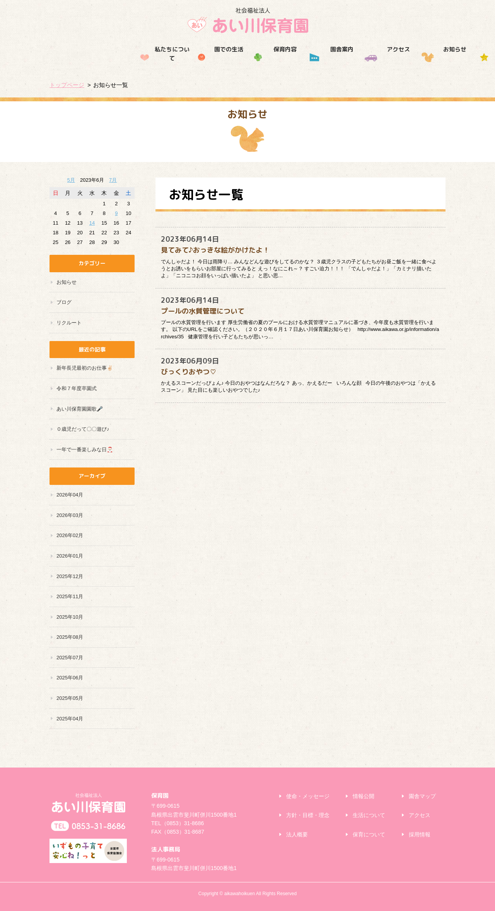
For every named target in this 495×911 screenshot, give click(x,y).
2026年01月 (69, 556)
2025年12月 (69, 576)
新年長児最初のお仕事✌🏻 (84, 368)
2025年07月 (69, 657)
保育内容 (191, 65)
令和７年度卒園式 (76, 388)
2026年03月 (69, 515)
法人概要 (297, 834)
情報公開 (363, 796)
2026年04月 (69, 495)
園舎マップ (422, 796)
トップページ (67, 85)
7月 (113, 180)
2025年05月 (69, 698)
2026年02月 (69, 535)
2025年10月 (69, 617)
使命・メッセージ (307, 796)
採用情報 (417, 65)
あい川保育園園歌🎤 (79, 409)
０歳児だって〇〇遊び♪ (82, 429)
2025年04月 (69, 719)
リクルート (69, 323)
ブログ (64, 302)
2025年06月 (69, 678)
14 (92, 223)
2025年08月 (69, 637)
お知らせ (360, 65)
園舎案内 (247, 65)
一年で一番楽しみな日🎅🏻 (84, 449)
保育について (369, 834)
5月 (71, 180)
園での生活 (134, 65)
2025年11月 (69, 596)
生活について (369, 815)
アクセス (304, 65)
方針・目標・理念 (307, 815)
